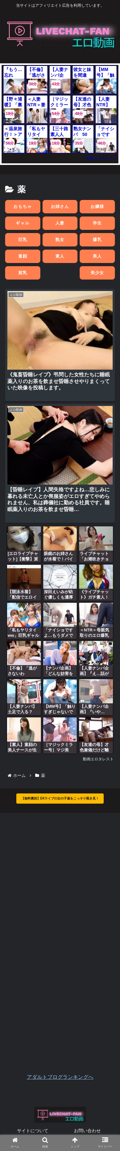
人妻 (60, 223)
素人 (60, 256)
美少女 (97, 272)
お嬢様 (97, 206)
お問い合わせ (87, 1130)
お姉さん (60, 206)
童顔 (23, 256)
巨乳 (23, 239)
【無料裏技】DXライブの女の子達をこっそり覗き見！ (60, 798)
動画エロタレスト (101, 158)
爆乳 (97, 239)
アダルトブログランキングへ (60, 1077)
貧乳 (23, 272)
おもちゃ (22, 206)
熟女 (60, 239)
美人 (97, 256)
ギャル (22, 223)
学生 (97, 223)
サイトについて (32, 1130)
